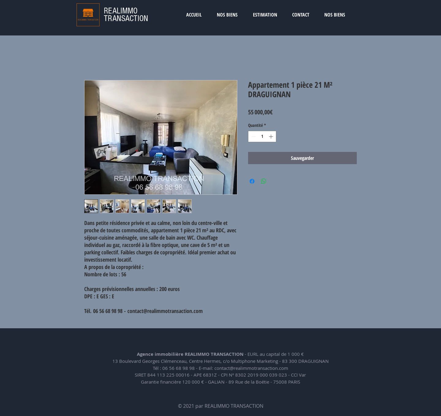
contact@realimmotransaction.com (251, 368)
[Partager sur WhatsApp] (263, 181)
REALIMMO (121, 11)
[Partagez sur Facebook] (252, 181)
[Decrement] (253, 136)
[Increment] (271, 136)
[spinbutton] (262, 136)
